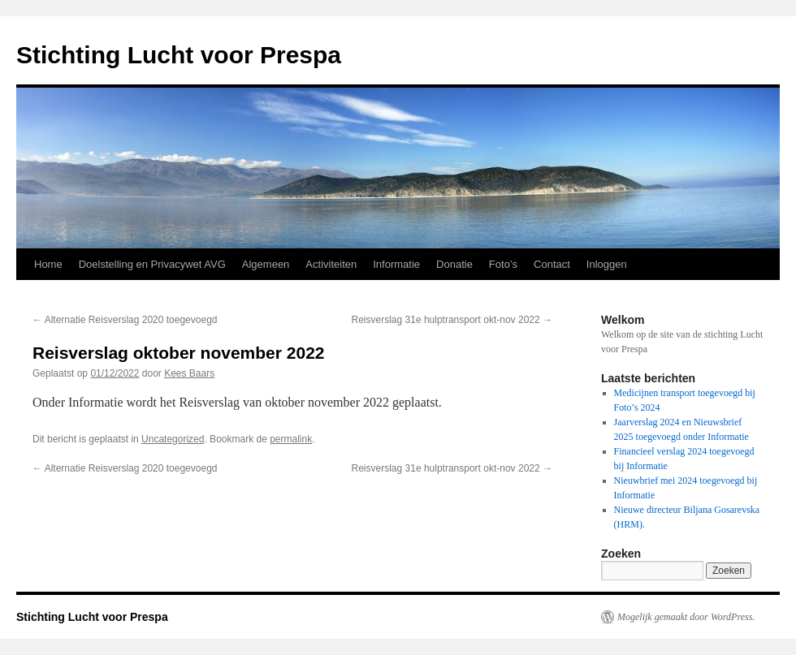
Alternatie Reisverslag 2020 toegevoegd (124, 319)
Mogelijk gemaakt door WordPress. (686, 617)
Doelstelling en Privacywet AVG (152, 264)
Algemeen (266, 264)
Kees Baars (189, 373)
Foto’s (503, 264)
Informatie (396, 264)
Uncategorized (172, 439)
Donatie (454, 264)
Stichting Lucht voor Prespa (178, 54)
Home (48, 264)
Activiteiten (331, 264)
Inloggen (606, 264)
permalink (291, 439)
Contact (552, 264)
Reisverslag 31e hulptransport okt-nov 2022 (452, 319)
